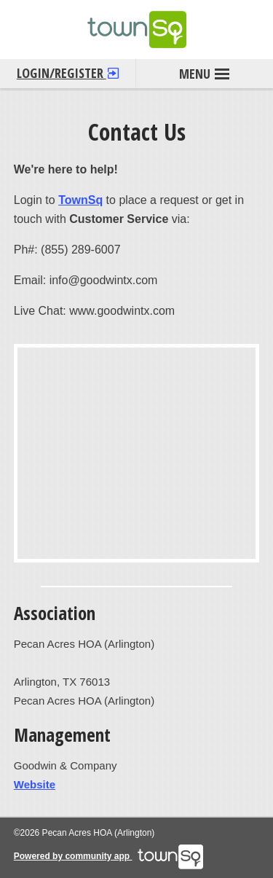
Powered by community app (109, 856)
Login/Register (68, 70)
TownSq (80, 200)
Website (34, 784)
